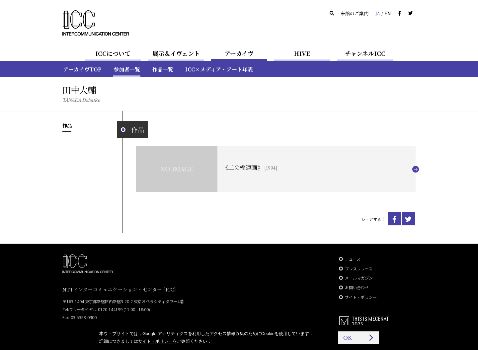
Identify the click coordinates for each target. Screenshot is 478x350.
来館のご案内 (354, 13)
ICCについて (112, 53)
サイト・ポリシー (361, 297)
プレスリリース (358, 269)
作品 (66, 125)
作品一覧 (162, 69)
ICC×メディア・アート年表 (219, 69)
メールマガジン (359, 278)
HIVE (302, 53)
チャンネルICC (365, 53)
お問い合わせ (357, 288)
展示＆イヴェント (176, 53)
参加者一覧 (127, 69)
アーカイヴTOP (82, 69)
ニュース (352, 259)
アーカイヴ (239, 53)
